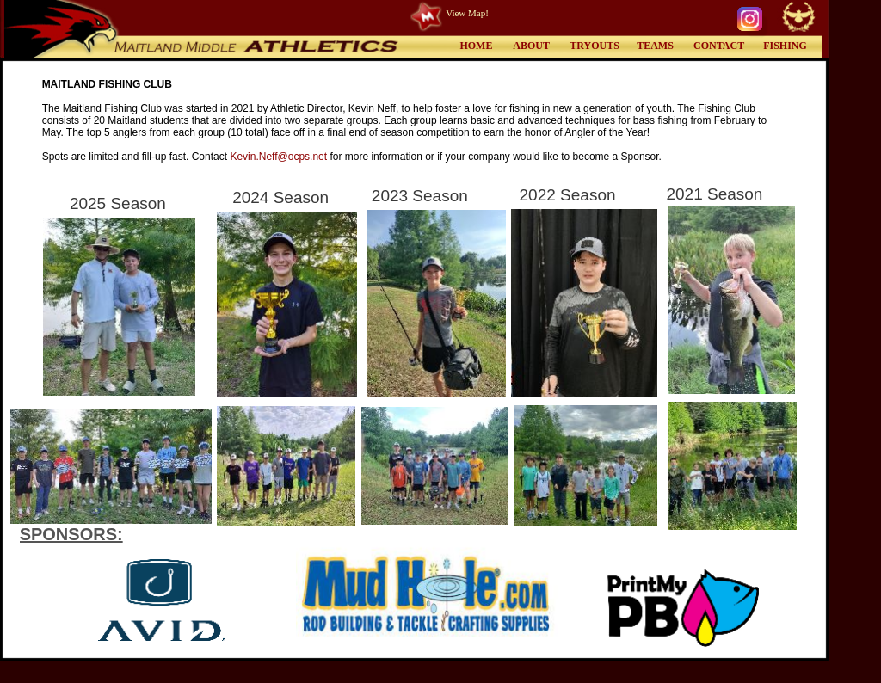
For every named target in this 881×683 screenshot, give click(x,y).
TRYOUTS (594, 46)
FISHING (785, 46)
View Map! (467, 13)
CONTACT (718, 46)
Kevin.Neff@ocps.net (278, 157)
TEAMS (655, 46)
